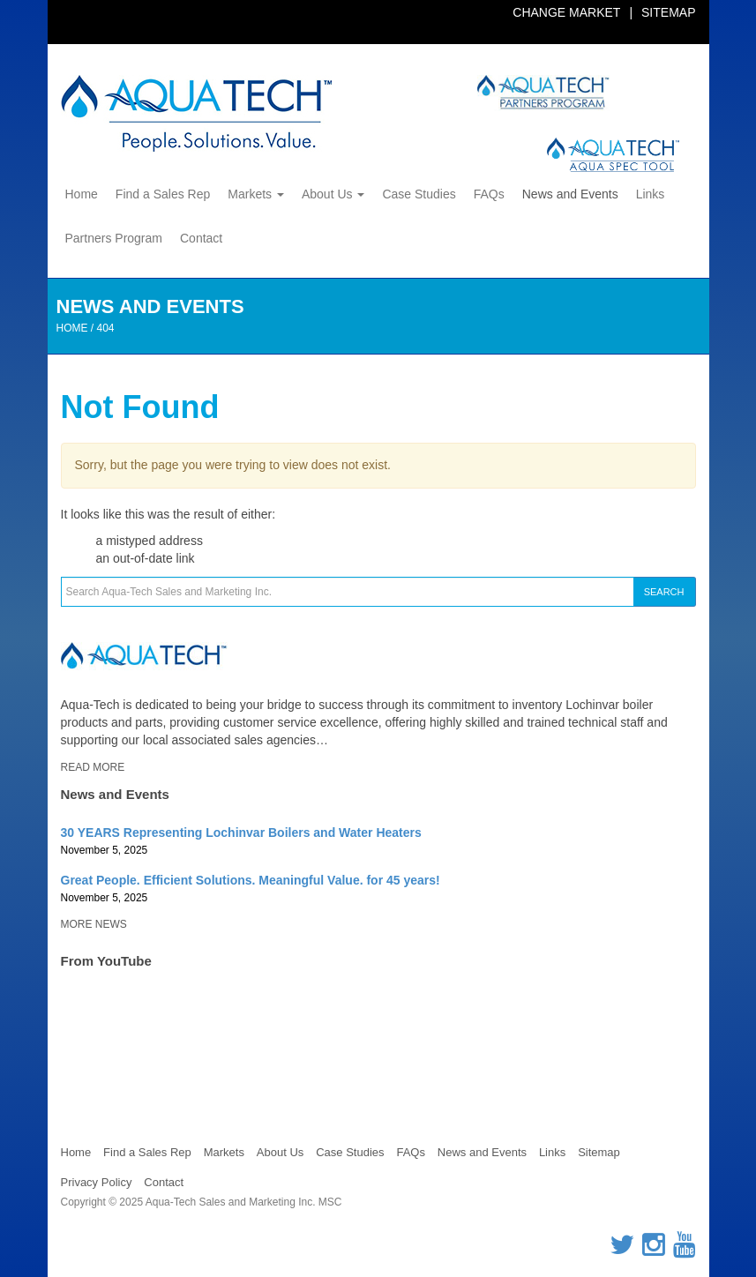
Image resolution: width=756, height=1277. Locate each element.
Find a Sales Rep (163, 194)
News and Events (570, 194)
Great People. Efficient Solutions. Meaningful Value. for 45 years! (250, 880)
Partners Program (113, 238)
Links (650, 194)
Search (664, 591)
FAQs (489, 194)
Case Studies (418, 194)
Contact (201, 238)
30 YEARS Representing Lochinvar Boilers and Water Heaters (241, 832)
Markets (256, 194)
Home (81, 194)
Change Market (566, 12)
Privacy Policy (96, 1182)
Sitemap (668, 12)
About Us (333, 194)
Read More (93, 767)
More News (94, 924)
